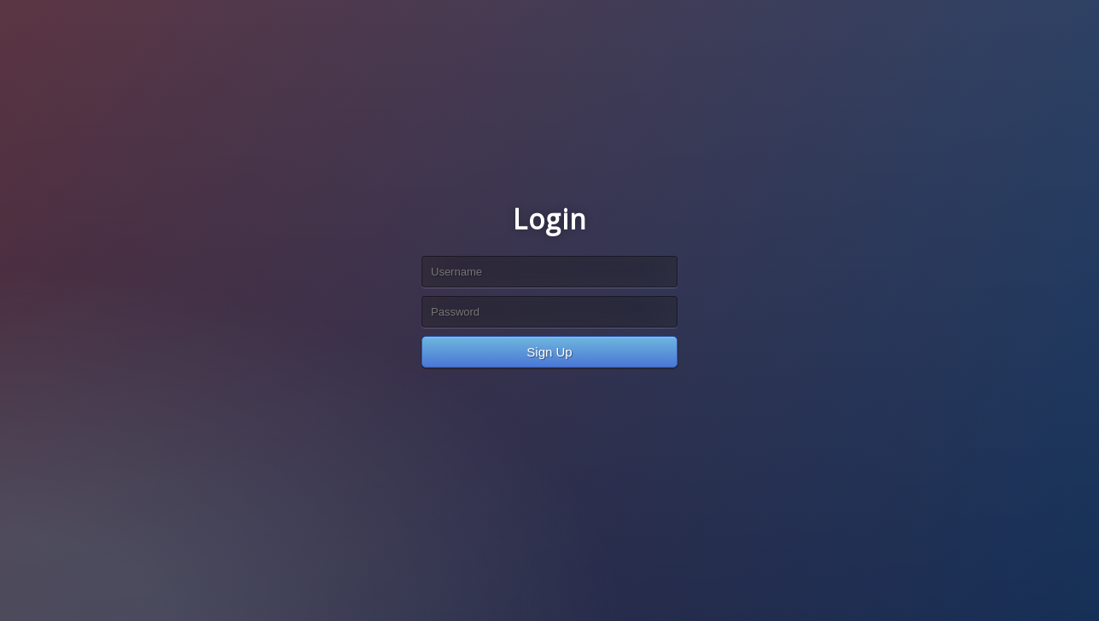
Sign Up (549, 352)
